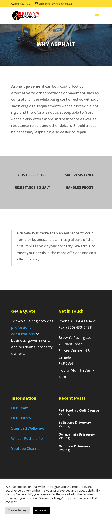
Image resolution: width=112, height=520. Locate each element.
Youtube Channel (25, 448)
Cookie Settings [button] (18, 510)
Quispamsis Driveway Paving (76, 436)
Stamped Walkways (28, 428)
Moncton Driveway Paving (74, 448)
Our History (21, 417)
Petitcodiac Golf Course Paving (78, 412)
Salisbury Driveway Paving (74, 424)
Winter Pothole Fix (27, 438)
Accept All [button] (41, 510)
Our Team (19, 407)
